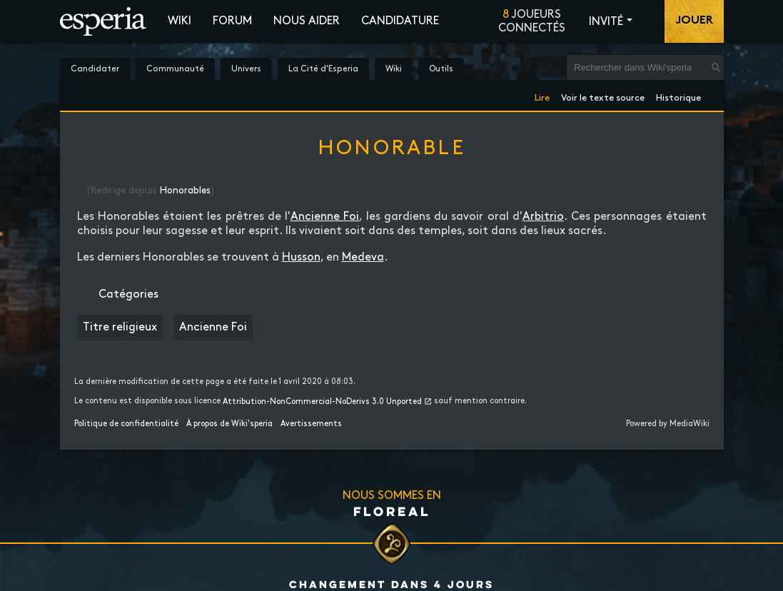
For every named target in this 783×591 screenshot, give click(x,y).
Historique (678, 95)
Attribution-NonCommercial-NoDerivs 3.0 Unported (322, 401)
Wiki (179, 21)
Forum (232, 21)
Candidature (400, 21)
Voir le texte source (603, 95)
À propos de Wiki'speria (229, 424)
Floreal (391, 511)
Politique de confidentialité (126, 424)
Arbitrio (543, 216)
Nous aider (306, 21)
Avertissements (311, 424)
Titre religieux (120, 327)
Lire (542, 95)
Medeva (363, 257)
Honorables (185, 190)
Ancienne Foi (325, 216)
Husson (301, 257)
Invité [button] (606, 21)
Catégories (128, 294)
